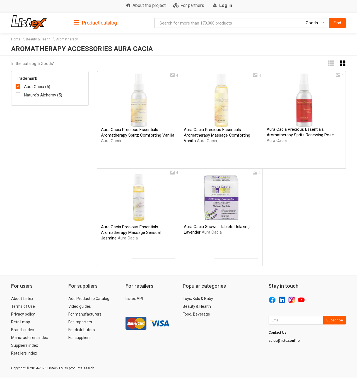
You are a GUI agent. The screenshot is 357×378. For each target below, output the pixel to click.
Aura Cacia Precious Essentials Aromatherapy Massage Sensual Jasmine (131, 232)
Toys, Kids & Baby (198, 298)
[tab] (95, 22)
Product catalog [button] (95, 22)
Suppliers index (24, 345)
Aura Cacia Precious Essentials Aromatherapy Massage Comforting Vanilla (217, 135)
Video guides (79, 306)
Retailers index (24, 353)
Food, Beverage (196, 314)
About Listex (22, 298)
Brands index (22, 330)
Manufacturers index (29, 337)
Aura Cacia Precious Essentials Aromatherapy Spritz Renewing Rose (300, 135)
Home (15, 39)
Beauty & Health (38, 39)
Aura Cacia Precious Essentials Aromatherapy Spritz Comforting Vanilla (137, 135)
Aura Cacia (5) (37, 86)
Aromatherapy (67, 39)
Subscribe (334, 320)
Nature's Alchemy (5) (43, 95)
